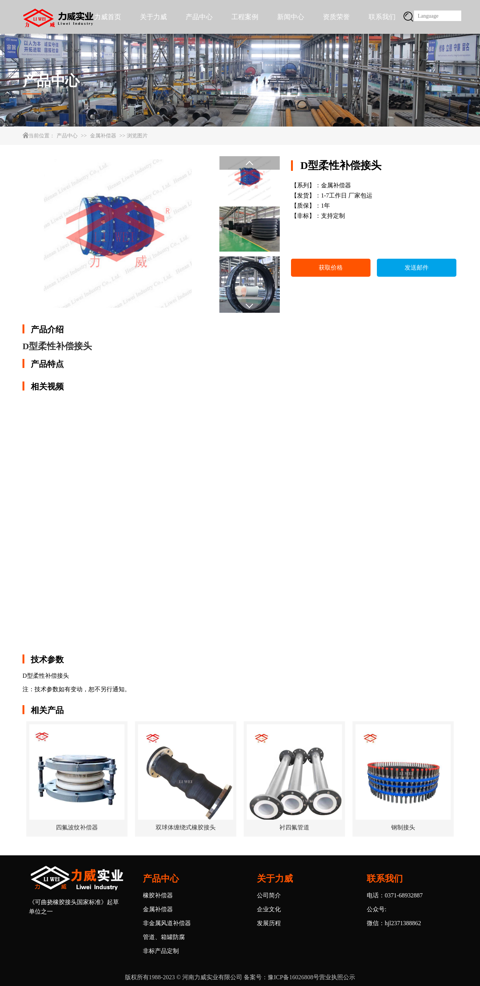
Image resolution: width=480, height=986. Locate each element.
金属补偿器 (103, 136)
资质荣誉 (336, 17)
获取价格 (331, 267)
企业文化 (269, 909)
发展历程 (269, 923)
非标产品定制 (161, 951)
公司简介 (269, 895)
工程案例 (244, 17)
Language (428, 16)
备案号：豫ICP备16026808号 (281, 977)
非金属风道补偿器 (167, 923)
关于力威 (153, 17)
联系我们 (382, 17)
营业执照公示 (337, 977)
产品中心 (199, 17)
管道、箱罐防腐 (164, 937)
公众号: (376, 909)
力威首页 (107, 17)
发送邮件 (417, 267)
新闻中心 (290, 17)
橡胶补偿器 (158, 895)
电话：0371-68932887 (395, 895)
